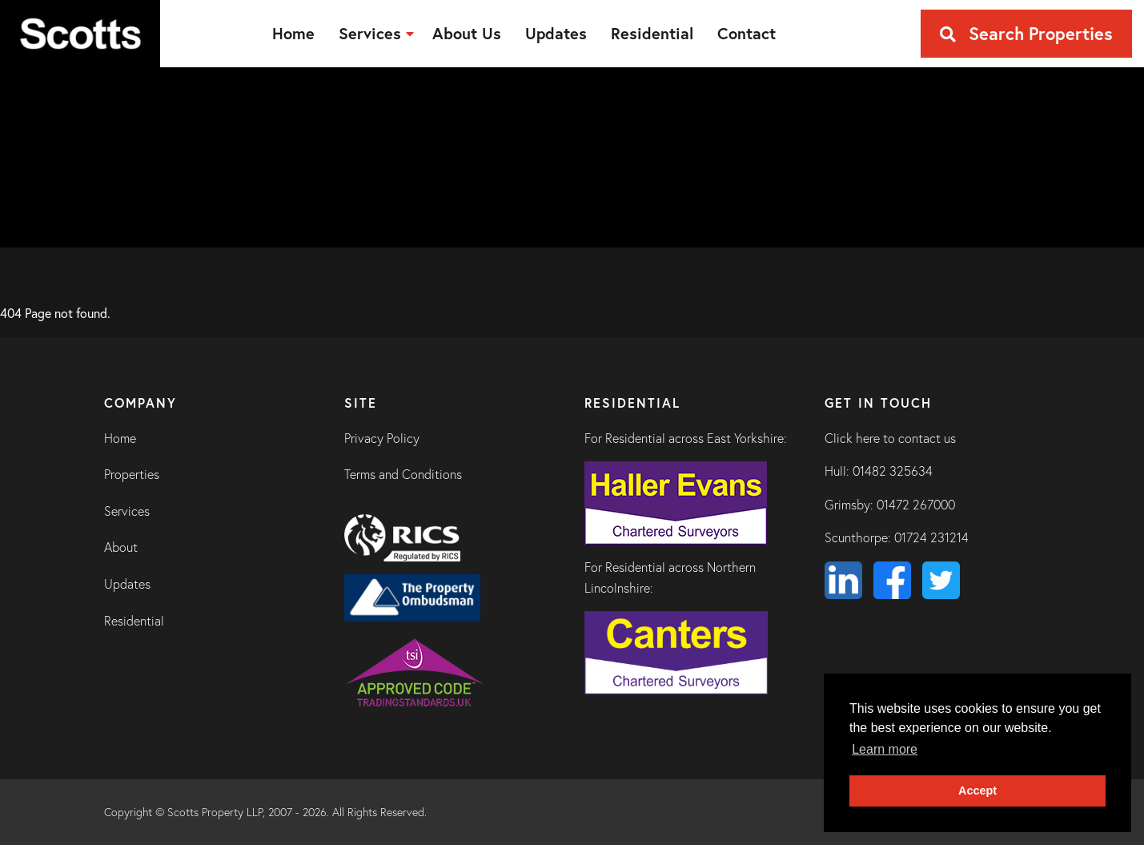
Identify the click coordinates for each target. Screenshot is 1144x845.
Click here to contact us (890, 438)
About (121, 547)
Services (127, 511)
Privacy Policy (381, 438)
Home (120, 438)
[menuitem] (293, 33)
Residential (134, 621)
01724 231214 (931, 537)
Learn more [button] (884, 749)
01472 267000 (916, 505)
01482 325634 (893, 471)
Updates (127, 584)
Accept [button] (977, 790)
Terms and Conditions (403, 474)
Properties (131, 474)
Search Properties (1026, 33)
